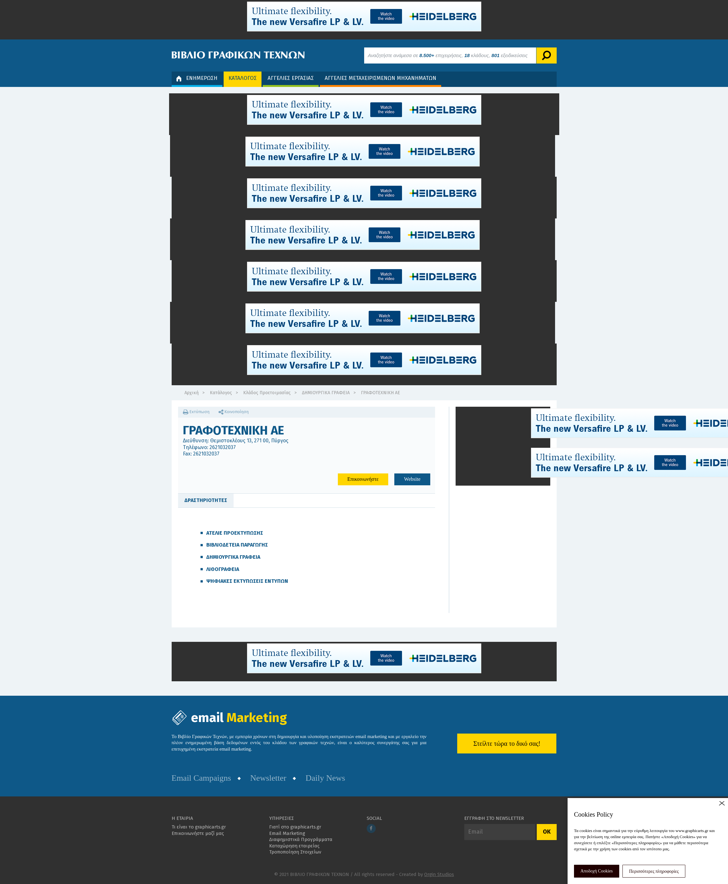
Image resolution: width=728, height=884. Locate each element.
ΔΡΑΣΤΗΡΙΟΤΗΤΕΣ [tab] (205, 500)
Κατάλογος (221, 392)
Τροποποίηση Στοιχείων (295, 852)
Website (412, 479)
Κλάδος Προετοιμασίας (267, 392)
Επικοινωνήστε (363, 479)
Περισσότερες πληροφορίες (654, 871)
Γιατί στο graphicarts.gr (295, 827)
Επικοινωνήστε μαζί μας (198, 833)
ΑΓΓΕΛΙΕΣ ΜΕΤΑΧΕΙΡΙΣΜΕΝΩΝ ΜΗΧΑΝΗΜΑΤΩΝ (380, 78)
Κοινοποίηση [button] (233, 411)
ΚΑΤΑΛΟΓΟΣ (242, 78)
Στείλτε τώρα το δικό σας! (506, 743)
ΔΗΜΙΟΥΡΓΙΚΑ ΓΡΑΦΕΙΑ (326, 392)
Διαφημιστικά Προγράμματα (300, 839)
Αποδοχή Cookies (596, 871)
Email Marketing (287, 833)
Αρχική (191, 392)
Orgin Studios (439, 874)
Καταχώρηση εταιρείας (294, 846)
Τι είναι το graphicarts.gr (199, 827)
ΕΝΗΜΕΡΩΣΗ (197, 78)
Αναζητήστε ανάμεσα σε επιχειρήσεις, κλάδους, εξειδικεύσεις (448, 55)
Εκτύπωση (196, 411)
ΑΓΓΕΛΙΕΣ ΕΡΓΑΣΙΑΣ (291, 78)
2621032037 (223, 447)
